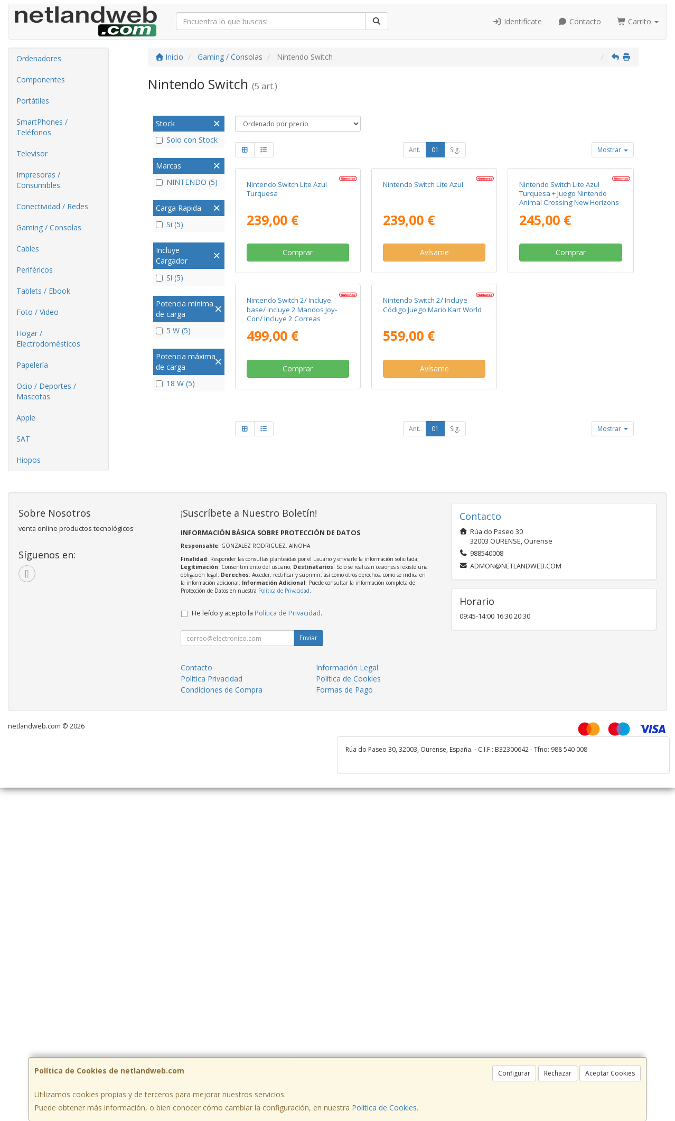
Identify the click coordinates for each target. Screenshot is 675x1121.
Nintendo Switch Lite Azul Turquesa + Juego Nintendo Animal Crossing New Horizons (569, 290)
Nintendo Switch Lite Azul (423, 281)
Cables (27, 249)
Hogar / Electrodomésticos (48, 338)
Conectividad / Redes (52, 206)
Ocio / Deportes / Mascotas (46, 391)
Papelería (32, 365)
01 (435, 149)
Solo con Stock (187, 140)
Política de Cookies (384, 1108)
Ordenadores (38, 58)
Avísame (434, 349)
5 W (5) (173, 330)
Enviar (308, 787)
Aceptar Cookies (610, 1073)
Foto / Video (37, 312)
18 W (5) (175, 383)
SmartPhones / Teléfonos (42, 127)
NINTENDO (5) (187, 182)
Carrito (638, 21)
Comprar (298, 349)
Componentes (40, 79)
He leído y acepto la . (257, 763)
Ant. (414, 149)
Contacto (579, 21)
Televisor (32, 153)
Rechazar (557, 1073)
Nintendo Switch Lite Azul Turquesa (287, 285)
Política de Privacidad (284, 740)
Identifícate (517, 21)
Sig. (455, 149)
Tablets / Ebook (43, 291)
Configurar (514, 1073)
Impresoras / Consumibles (38, 180)
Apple (25, 418)
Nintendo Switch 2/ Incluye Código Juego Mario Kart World (432, 498)
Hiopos (28, 460)
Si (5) (169, 224)
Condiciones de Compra (221, 840)
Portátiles (32, 101)
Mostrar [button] (612, 149)
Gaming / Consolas (48, 227)
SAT (23, 439)
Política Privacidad (211, 829)
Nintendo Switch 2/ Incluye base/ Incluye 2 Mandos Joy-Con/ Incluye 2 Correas (292, 503)
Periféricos (34, 270)
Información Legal (347, 817)
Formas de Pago (344, 840)
